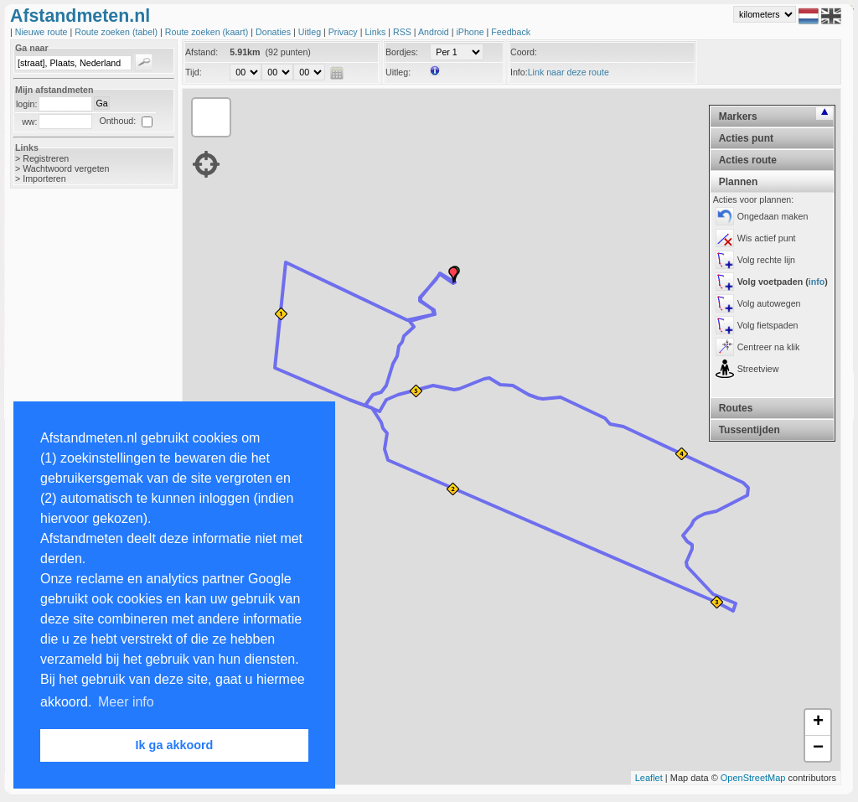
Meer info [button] (126, 702)
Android (435, 32)
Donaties (274, 32)
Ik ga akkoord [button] (175, 745)
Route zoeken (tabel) (117, 32)
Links (376, 32)
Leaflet (649, 778)
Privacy (344, 32)
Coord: (523, 52)
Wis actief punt (766, 238)
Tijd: (193, 72)
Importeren (44, 178)
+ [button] (818, 722)
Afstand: (201, 52)
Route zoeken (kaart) (208, 32)
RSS (403, 32)
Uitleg (310, 32)
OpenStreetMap (753, 778)
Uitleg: (398, 72)
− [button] (818, 748)
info (817, 282)
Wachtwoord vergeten (66, 168)
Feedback (510, 32)
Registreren (46, 158)
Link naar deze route (568, 72)
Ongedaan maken (773, 216)
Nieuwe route (42, 32)
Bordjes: (401, 52)
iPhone (471, 32)
